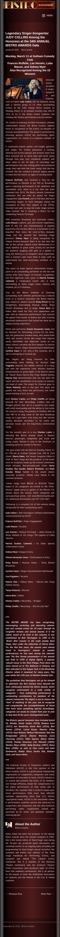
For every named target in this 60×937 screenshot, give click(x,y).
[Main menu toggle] (47, 15)
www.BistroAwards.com (43, 495)
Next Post (47, 893)
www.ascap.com (13, 814)
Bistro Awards (26, 50)
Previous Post (14, 893)
